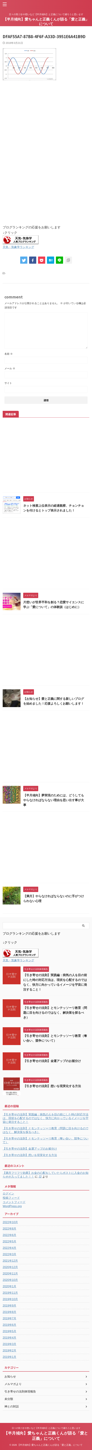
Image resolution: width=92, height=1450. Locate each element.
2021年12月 (10, 1260)
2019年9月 (9, 1305)
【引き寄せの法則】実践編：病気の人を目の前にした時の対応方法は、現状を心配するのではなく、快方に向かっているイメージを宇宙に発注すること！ (45, 1118)
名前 (8, 353)
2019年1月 (9, 1356)
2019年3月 (9, 1344)
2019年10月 (10, 1299)
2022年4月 (9, 1247)
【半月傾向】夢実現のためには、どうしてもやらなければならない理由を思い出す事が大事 (53, 800)
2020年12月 (10, 1267)
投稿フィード (11, 1197)
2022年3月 (9, 1254)
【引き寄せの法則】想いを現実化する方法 (52, 1086)
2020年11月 (10, 1273)
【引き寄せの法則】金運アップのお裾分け (52, 1061)
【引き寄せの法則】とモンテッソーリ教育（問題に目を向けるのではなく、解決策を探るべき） (55, 1012)
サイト (8, 383)
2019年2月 (9, 1350)
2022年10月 (10, 1222)
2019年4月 (9, 1337)
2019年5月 (9, 1331)
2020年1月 (9, 1286)
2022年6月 (9, 1235)
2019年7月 (9, 1318)
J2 (40, 1176)
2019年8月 (9, 1312)
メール (9, 368)
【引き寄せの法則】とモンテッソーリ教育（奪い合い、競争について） (45, 1140)
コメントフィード (14, 1202)
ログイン (8, 1193)
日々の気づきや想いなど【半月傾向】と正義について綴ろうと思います (46, 1428)
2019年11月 (10, 1292)
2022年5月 (9, 1241)
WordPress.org (12, 1206)
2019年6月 (9, 1324)
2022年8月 (9, 1228)
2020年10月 (10, 1279)
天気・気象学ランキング (18, 247)
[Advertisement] (46, 123)
